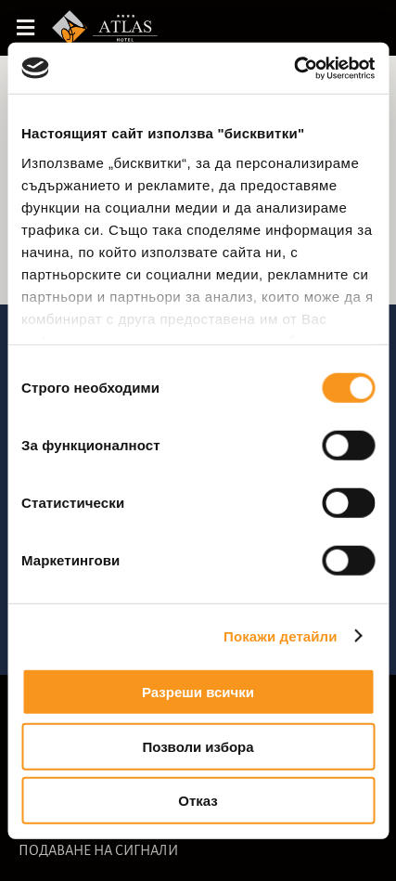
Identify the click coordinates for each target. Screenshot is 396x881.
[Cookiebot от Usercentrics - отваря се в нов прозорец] (293, 68)
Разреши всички (198, 692)
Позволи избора (197, 746)
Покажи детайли (281, 635)
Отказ (198, 801)
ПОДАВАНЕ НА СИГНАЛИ (98, 850)
